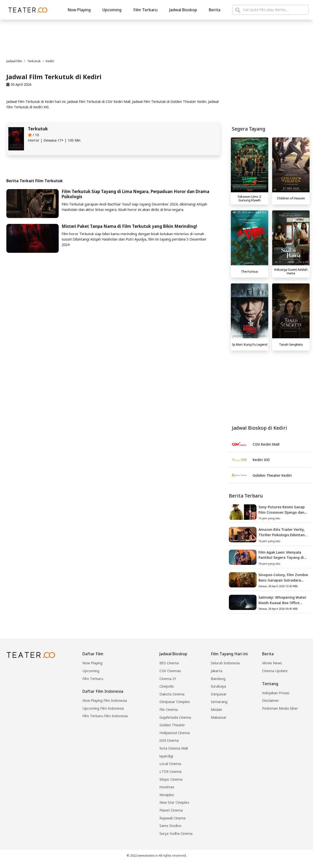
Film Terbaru (145, 9)
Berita (214, 9)
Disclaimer (270, 700)
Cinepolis (166, 686)
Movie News (272, 663)
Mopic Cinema (170, 779)
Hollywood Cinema (174, 732)
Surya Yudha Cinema (175, 833)
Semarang (219, 701)
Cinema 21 (167, 678)
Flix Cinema (168, 709)
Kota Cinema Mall (173, 748)
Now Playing (79, 9)
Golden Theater (172, 725)
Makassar (218, 717)
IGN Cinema (169, 740)
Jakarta (216, 670)
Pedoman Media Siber (280, 708)
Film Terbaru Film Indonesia (105, 716)
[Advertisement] (270, 387)
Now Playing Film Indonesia (104, 700)
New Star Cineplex (174, 802)
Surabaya (218, 686)
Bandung (218, 678)
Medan (216, 709)
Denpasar (219, 694)
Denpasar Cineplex (174, 701)
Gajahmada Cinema (175, 717)
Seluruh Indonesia (225, 663)
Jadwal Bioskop (183, 9)
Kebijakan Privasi (275, 693)
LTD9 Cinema (170, 771)
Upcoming (112, 9)
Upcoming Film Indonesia (103, 708)
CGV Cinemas (170, 670)
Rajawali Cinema (172, 818)
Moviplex (166, 794)
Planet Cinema (171, 810)
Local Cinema (170, 763)
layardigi (166, 756)
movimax (166, 787)
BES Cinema (169, 663)
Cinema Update (275, 670)
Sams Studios (170, 825)
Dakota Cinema (171, 694)
